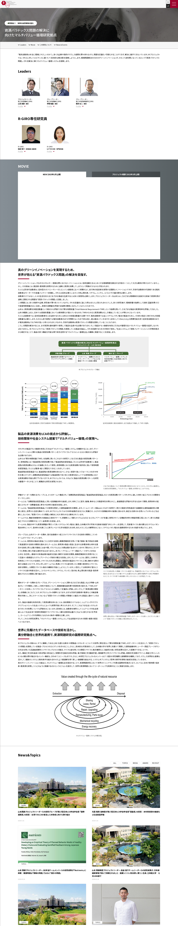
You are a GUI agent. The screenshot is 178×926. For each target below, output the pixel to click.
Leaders (23, 45)
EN (168, 2)
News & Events (61, 45)
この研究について (46, 45)
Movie (33, 45)
